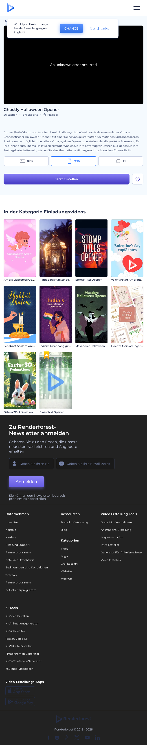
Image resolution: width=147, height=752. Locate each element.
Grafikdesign (69, 563)
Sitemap (11, 575)
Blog (64, 529)
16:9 (26, 161)
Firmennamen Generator (22, 653)
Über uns (11, 522)
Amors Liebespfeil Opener (21, 279)
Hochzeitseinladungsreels (128, 346)
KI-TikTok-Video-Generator (23, 661)
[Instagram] (57, 737)
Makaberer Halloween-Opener (95, 346)
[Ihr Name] (31, 464)
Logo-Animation (112, 537)
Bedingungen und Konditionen (26, 567)
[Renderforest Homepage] (10, 8)
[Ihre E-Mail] (85, 464)
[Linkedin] (97, 737)
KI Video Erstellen (17, 616)
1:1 (121, 161)
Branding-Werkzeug (74, 522)
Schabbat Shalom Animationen (25, 346)
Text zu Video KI (16, 638)
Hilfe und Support (17, 544)
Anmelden (26, 481)
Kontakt (10, 529)
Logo (64, 556)
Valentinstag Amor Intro (127, 279)
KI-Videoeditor (15, 631)
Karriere (10, 537)
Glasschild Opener (51, 412)
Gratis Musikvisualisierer (117, 522)
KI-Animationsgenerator (22, 623)
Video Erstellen (111, 560)
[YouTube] (87, 737)
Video (64, 548)
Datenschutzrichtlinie (19, 560)
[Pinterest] (66, 737)
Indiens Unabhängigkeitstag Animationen (67, 346)
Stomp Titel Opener (88, 279)
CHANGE (71, 28)
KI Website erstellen (18, 646)
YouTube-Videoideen (19, 668)
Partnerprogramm (18, 552)
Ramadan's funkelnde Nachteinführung (66, 279)
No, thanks (99, 28)
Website (66, 571)
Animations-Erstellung (116, 529)
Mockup (66, 578)
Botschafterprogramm (20, 590)
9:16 (73, 161)
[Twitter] (76, 737)
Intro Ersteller (110, 544)
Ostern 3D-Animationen (20, 412)
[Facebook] (49, 737)
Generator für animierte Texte (121, 552)
